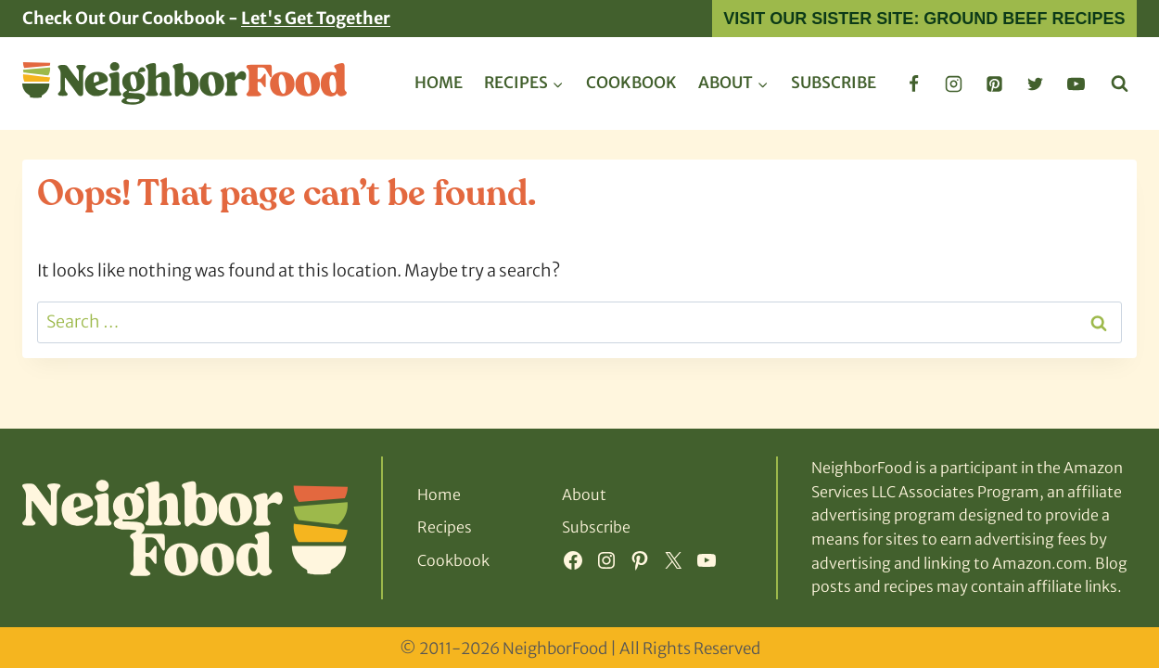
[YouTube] (1075, 83)
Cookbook (631, 82)
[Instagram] (954, 83)
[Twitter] (1034, 83)
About (584, 494)
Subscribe (833, 82)
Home (438, 82)
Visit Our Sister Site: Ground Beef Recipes (924, 18)
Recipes (444, 527)
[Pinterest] (995, 83)
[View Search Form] (1119, 84)
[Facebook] (913, 83)
